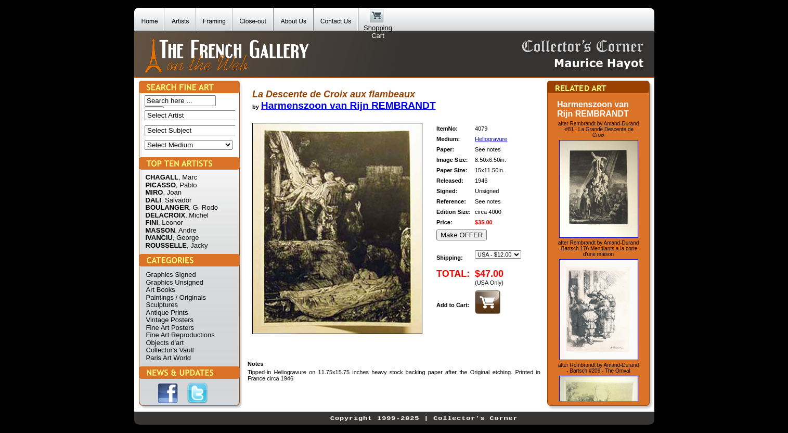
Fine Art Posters (170, 328)
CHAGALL (162, 177)
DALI (153, 200)
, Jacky (197, 245)
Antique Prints (167, 312)
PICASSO (161, 185)
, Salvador (176, 200)
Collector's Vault (170, 350)
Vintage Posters (170, 320)
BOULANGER (167, 207)
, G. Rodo (203, 207)
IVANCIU (159, 237)
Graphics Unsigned (175, 282)
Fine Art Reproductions (180, 335)
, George (186, 237)
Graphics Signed (171, 274)
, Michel (197, 215)
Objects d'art (165, 343)
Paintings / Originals (176, 297)
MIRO (154, 192)
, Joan (172, 192)
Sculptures (162, 305)
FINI (152, 222)
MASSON (160, 230)
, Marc (187, 177)
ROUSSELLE (166, 245)
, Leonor (170, 222)
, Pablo (186, 185)
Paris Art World (168, 358)
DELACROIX (166, 215)
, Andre (186, 230)
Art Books (160, 290)
